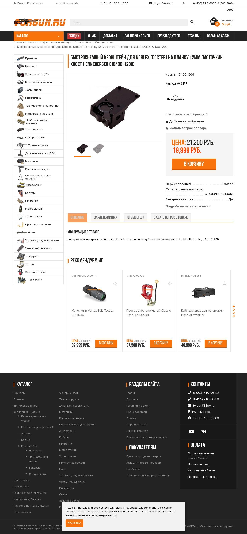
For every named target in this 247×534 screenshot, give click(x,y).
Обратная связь (136, 424)
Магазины (65, 411)
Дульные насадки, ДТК (74, 405)
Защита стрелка (69, 500)
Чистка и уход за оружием (76, 475)
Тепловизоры (22, 512)
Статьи (130, 392)
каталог (38, 36)
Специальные (104, 42)
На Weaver (35, 450)
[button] (234, 306)
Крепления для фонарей (37, 427)
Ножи (62, 468)
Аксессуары (66, 430)
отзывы (194, 36)
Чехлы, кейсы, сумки (72, 481)
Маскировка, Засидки (27, 499)
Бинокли (19, 399)
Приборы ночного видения (31, 505)
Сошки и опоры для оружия (77, 424)
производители (168, 36)
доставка (110, 36)
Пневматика (21, 486)
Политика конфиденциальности (146, 437)
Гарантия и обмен (137, 405)
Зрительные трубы (26, 405)
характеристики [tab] (105, 217)
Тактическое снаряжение (30, 493)
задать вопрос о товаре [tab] (171, 217)
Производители (136, 411)
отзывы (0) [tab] (135, 217)
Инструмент (66, 488)
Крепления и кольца (56, 42)
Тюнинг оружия (69, 399)
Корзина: (227, 22)
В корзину (194, 164)
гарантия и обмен (137, 36)
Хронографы (67, 456)
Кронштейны (82, 42)
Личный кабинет (137, 430)
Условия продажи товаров (143, 462)
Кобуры (64, 437)
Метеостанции (68, 450)
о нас (92, 36)
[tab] (188, 206)
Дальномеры (22, 480)
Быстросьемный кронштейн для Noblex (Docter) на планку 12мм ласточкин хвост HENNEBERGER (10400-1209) (92, 47)
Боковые (35, 467)
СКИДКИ (74, 36)
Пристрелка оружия (72, 462)
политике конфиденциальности (86, 511)
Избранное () (69, 3)
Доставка (132, 399)
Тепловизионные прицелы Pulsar (147, 475)
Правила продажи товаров (143, 456)
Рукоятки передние (71, 418)
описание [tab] (77, 217)
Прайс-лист (133, 469)
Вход (20, 3)
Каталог (33, 42)
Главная (19, 42)
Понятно (74, 523)
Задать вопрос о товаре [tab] (188, 128)
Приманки (65, 443)
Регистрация (35, 3)
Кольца (25, 439)
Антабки (26, 433)
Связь (63, 494)
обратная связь (218, 36)
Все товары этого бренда (187, 114)
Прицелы (19, 392)
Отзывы (131, 418)
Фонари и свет (68, 392)
